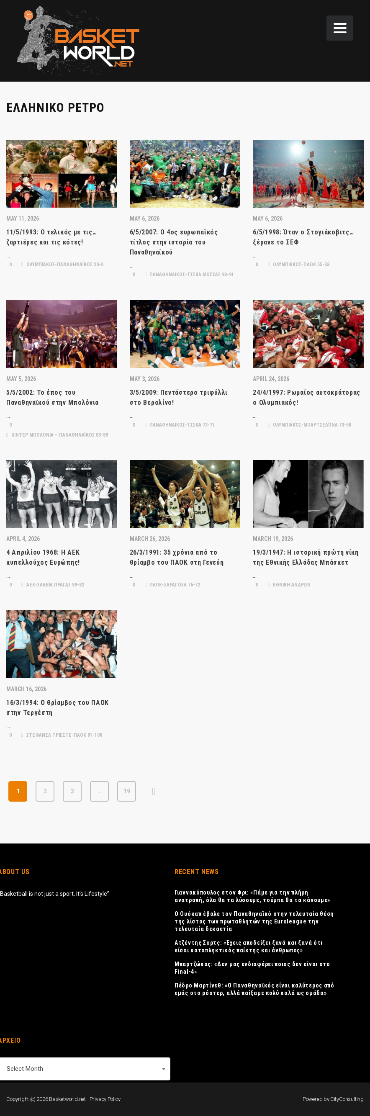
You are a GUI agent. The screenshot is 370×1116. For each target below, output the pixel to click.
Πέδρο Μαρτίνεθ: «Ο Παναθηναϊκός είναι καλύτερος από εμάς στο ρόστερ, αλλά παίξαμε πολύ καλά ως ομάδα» (254, 989)
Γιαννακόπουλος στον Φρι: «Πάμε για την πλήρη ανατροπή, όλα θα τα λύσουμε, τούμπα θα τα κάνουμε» (252, 896)
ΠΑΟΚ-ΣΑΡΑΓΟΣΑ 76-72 (172, 585)
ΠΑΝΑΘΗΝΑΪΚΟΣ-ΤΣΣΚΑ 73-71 (180, 425)
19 (126, 791)
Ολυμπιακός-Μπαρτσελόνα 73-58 (309, 425)
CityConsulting (347, 1099)
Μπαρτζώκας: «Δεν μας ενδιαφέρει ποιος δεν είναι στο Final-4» (252, 968)
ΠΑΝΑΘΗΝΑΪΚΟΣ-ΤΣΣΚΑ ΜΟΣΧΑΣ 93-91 (189, 275)
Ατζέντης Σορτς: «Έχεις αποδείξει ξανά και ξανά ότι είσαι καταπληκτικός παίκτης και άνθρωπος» (249, 946)
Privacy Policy (105, 1099)
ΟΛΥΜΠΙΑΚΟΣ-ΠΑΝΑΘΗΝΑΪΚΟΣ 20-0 (62, 264)
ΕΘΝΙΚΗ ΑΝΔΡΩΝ (289, 585)
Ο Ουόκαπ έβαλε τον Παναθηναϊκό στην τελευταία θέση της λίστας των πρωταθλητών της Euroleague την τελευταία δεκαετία (254, 921)
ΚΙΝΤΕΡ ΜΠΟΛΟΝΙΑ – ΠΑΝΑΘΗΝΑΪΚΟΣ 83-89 (57, 435)
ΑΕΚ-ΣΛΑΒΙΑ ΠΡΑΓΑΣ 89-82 (52, 585)
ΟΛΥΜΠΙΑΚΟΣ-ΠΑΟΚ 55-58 (298, 264)
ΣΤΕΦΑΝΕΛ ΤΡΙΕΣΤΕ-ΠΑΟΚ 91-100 (61, 735)
